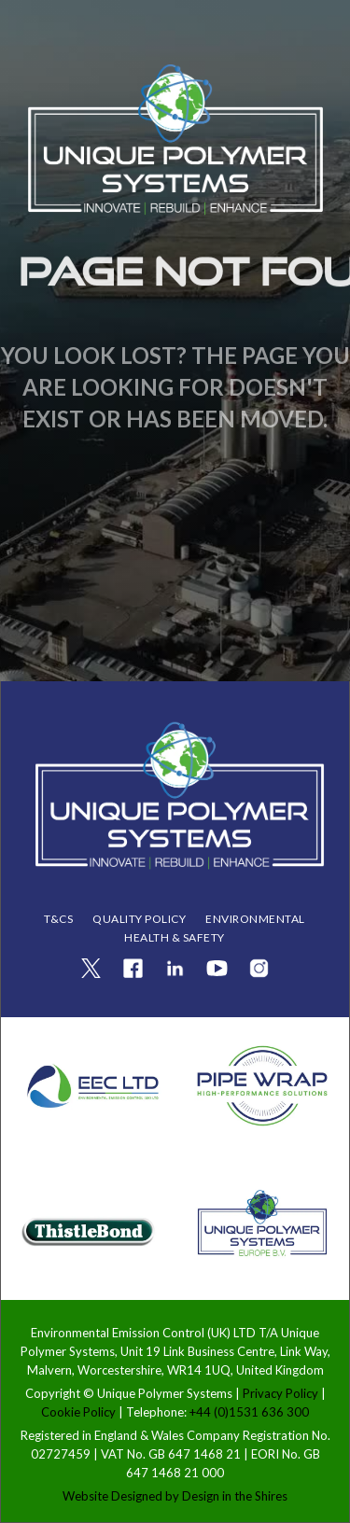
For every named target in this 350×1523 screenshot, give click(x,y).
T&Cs (58, 919)
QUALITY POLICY (139, 919)
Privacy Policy (282, 1393)
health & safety (174, 937)
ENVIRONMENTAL (255, 919)
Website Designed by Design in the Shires (175, 1495)
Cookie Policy (80, 1411)
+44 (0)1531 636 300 (249, 1411)
